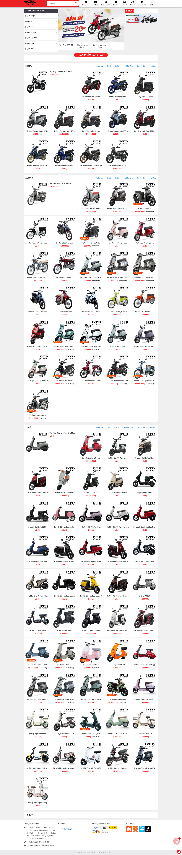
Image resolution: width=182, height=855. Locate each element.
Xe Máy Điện (32, 32)
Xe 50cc (31, 43)
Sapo (108, 852)
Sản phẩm (105, 5)
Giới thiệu (95, 5)
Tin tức (129, 11)
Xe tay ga (31, 16)
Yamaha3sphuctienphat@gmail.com (40, 845)
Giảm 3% (58, 376)
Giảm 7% (85, 238)
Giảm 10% (86, 660)
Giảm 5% (58, 695)
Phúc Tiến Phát (68, 829)
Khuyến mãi (142, 5)
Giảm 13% (112, 695)
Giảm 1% (85, 273)
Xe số (30, 21)
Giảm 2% (138, 204)
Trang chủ (86, 5)
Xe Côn (31, 27)
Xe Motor (31, 49)
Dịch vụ (132, 5)
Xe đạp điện (32, 38)
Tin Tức (124, 5)
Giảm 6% (58, 660)
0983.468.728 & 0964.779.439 (38, 842)
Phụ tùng (116, 5)
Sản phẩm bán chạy (91, 55)
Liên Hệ (151, 5)
